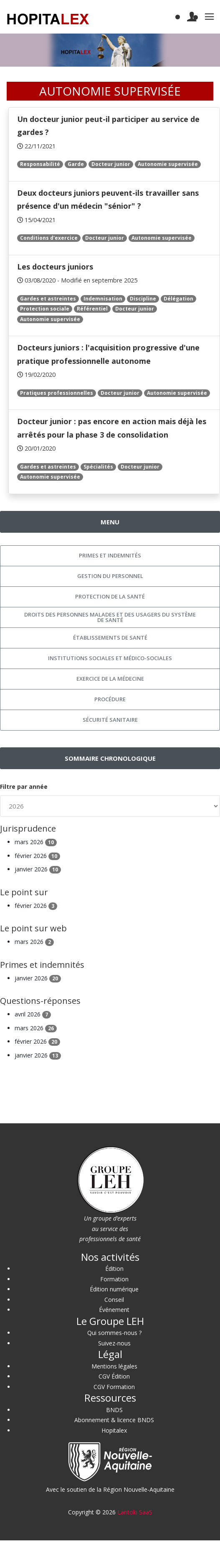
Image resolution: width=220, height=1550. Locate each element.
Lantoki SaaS (134, 1512)
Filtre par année (24, 787)
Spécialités (98, 466)
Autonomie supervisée (168, 164)
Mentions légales (114, 1366)
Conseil (114, 1300)
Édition (114, 1269)
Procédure (110, 699)
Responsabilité (40, 164)
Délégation (178, 298)
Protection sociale (44, 308)
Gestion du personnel (110, 576)
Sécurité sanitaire (110, 719)
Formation (114, 1279)
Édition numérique (114, 1289)
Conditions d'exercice (49, 237)
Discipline (143, 298)
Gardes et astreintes (48, 298)
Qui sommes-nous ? (114, 1333)
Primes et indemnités (110, 555)
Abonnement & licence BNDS (114, 1420)
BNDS (114, 1410)
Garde (76, 164)
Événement (114, 1310)
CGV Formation (114, 1387)
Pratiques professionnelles (56, 393)
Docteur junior (110, 164)
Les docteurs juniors (55, 267)
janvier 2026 (38, 869)
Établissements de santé (110, 637)
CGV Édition (114, 1376)
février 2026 (37, 856)
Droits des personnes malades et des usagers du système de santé (110, 617)
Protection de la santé (110, 596)
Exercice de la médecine (110, 678)
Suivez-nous (114, 1343)
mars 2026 (36, 842)
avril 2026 (33, 1014)
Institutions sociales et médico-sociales (110, 658)
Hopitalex (114, 1430)
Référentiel (92, 308)
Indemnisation (102, 298)
